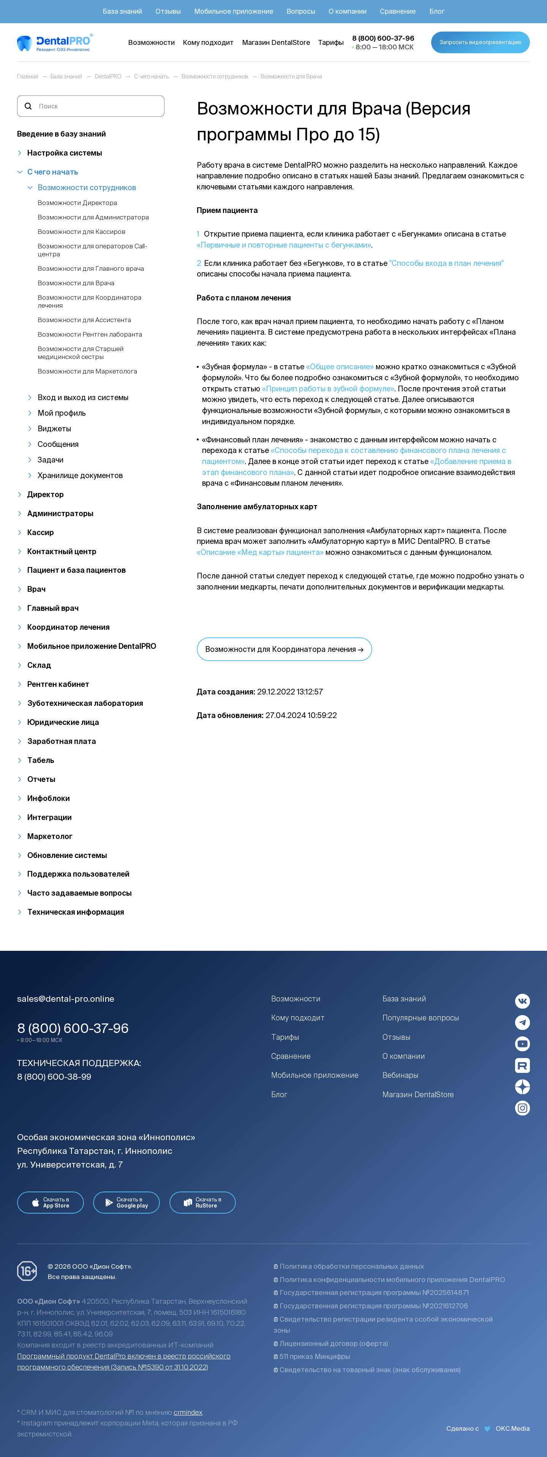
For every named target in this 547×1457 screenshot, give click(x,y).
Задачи (50, 460)
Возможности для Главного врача (91, 268)
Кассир (40, 532)
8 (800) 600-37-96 (73, 1028)
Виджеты (54, 428)
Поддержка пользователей (78, 874)
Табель (40, 760)
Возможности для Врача (76, 282)
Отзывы (397, 1037)
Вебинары (401, 1075)
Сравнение (291, 1056)
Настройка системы (64, 153)
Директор (45, 494)
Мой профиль (62, 413)
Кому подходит (298, 1018)
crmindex (188, 1412)
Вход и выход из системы (83, 397)
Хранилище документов (80, 475)
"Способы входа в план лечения (445, 263)
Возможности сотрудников (87, 187)
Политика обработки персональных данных (349, 1266)
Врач (36, 589)
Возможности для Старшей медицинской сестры (80, 352)
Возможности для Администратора (93, 217)
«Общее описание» (340, 366)
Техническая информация (75, 912)
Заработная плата (61, 741)
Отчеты (41, 779)
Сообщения (58, 444)
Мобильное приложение (315, 1075)
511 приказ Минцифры (312, 1356)
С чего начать (52, 172)
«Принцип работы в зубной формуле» (328, 389)
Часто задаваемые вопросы (79, 893)
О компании (404, 1056)
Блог (279, 1094)
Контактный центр (61, 551)
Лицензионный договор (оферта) (331, 1343)
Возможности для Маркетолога (87, 371)
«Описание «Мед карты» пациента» (260, 552)
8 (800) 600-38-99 (54, 1076)
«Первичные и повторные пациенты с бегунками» (284, 245)
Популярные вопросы (421, 1018)
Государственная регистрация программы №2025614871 (371, 1293)
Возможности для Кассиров (81, 231)
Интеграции (49, 817)
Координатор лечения (68, 627)
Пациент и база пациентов (76, 570)
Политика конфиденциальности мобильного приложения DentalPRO (389, 1280)
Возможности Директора (77, 202)
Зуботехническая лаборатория (85, 703)
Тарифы (285, 1037)
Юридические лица (63, 722)
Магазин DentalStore (418, 1094)
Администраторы (60, 513)
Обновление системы (67, 855)
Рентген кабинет (58, 684)
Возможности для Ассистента (84, 319)
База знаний (404, 999)
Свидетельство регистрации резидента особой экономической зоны (383, 1324)
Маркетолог (50, 836)
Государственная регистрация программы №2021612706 (371, 1306)
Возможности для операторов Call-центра (92, 249)
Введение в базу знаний (61, 134)
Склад (39, 665)
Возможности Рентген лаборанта (90, 334)
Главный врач (53, 608)
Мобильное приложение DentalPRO (91, 646)
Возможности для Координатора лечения (89, 301)
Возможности (296, 999)
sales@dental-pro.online (65, 998)
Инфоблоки (48, 798)
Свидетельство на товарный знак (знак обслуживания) (367, 1370)
